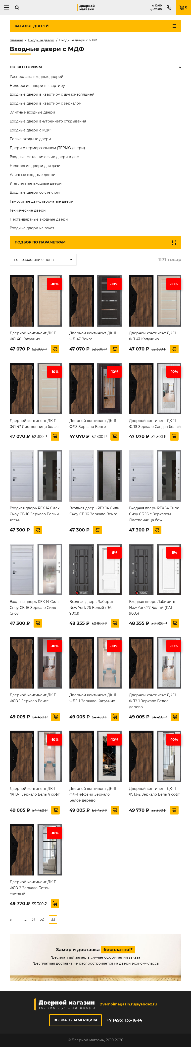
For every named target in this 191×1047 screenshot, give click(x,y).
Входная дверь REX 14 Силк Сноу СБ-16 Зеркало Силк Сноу (34, 607)
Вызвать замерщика (75, 1020)
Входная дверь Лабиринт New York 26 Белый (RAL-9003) (92, 607)
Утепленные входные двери (36, 183)
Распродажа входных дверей (36, 76)
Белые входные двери (30, 139)
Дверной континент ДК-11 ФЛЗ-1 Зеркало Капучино (92, 698)
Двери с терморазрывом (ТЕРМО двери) (47, 148)
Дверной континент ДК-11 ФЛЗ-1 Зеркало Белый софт (35, 791)
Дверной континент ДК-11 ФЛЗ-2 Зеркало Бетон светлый (33, 888)
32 (42, 919)
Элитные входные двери (32, 112)
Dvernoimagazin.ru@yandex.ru (128, 1004)
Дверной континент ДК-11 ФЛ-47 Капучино (152, 336)
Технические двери (28, 210)
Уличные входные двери (32, 175)
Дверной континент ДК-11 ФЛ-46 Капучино (33, 336)
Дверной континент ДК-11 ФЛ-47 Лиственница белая (34, 423)
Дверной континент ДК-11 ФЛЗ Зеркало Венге (92, 423)
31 (33, 919)
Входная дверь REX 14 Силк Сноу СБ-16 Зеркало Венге (94, 511)
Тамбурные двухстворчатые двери (42, 201)
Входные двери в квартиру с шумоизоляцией (52, 94)
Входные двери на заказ (32, 228)
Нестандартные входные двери (39, 219)
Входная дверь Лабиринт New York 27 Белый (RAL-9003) (152, 607)
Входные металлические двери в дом (44, 157)
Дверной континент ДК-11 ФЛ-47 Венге (92, 336)
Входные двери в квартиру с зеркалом (46, 103)
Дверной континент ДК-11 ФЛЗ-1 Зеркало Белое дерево (152, 701)
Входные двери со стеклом (35, 192)
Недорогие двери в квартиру (37, 85)
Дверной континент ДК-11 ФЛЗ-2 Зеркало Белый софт (154, 791)
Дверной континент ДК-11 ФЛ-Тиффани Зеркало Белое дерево (92, 794)
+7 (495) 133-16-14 (124, 1020)
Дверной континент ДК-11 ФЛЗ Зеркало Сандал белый (155, 423)
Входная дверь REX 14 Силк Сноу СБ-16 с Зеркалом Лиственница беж (154, 514)
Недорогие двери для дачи (35, 166)
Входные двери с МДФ (30, 130)
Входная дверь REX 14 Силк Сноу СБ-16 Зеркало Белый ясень (34, 514)
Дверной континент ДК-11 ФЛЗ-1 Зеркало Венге (33, 698)
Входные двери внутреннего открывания (48, 121)
